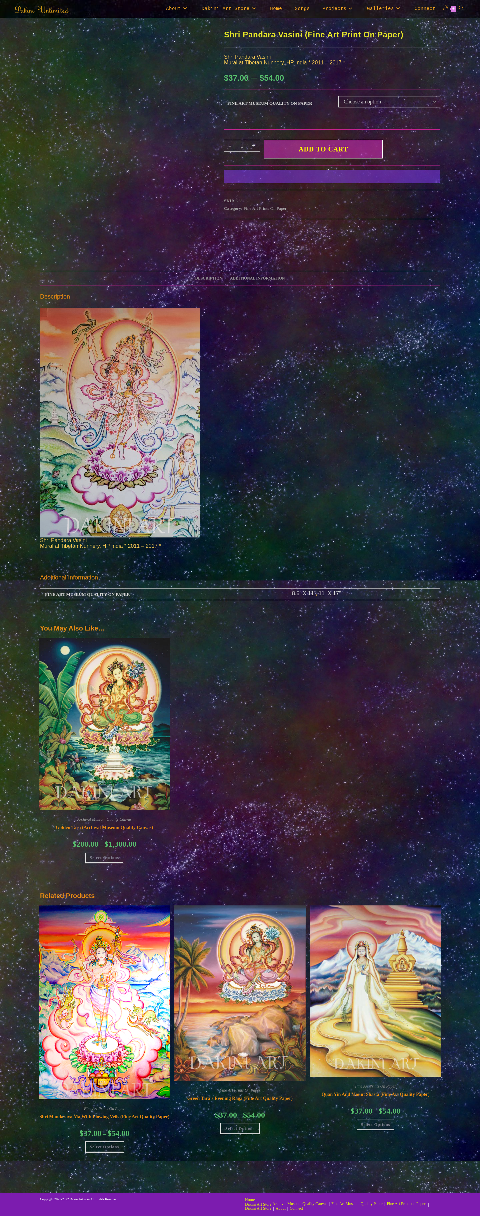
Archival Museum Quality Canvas (104, 819)
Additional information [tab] (257, 278)
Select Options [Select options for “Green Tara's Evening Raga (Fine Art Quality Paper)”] (240, 1128)
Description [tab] (208, 278)
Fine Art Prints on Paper (406, 1203)
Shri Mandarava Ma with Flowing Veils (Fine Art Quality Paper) (104, 1116)
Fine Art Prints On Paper (265, 208)
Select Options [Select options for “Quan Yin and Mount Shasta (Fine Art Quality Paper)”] (375, 1124)
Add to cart (323, 149)
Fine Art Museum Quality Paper (357, 1203)
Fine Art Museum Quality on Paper (269, 103)
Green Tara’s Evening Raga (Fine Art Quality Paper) (240, 1098)
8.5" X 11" (304, 593)
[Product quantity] (242, 146)
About (281, 1208)
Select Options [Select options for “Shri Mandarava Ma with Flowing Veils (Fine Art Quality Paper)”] (104, 1147)
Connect (296, 1208)
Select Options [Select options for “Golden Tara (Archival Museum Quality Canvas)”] (104, 857)
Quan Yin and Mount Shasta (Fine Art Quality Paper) (376, 1094)
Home (250, 1199)
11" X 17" (330, 593)
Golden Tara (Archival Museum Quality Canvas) (104, 827)
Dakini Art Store (258, 1204)
